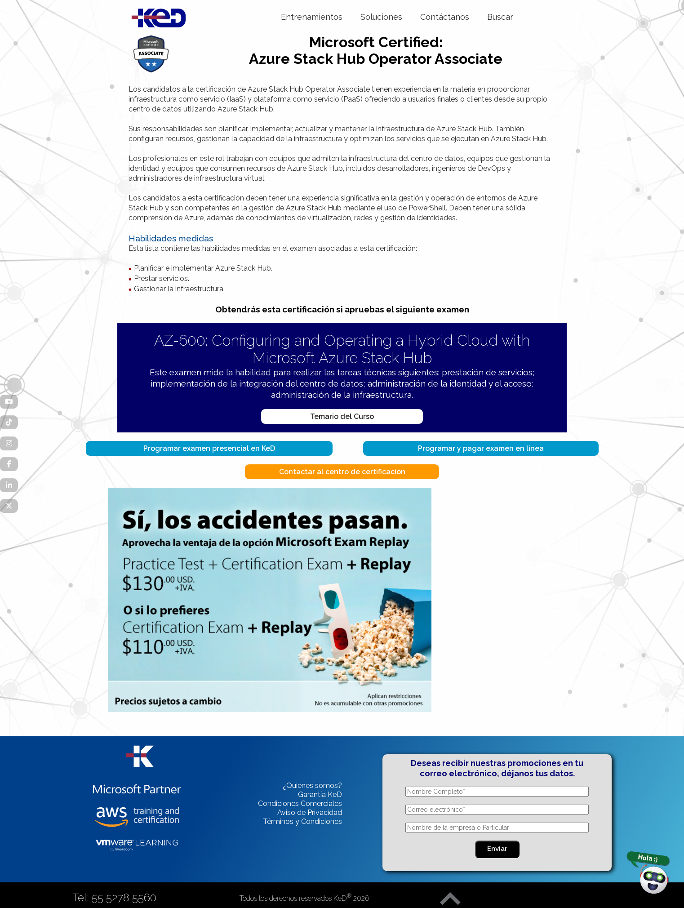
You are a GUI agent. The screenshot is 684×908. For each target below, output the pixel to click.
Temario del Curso (342, 416)
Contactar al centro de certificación (342, 471)
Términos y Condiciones (302, 821)
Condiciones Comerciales (300, 803)
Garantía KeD (320, 794)
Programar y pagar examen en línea (481, 448)
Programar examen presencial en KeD (209, 448)
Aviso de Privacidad (309, 812)
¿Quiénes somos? (312, 785)
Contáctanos (444, 17)
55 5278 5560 (124, 897)
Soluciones (381, 17)
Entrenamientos (311, 17)
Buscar (500, 17)
